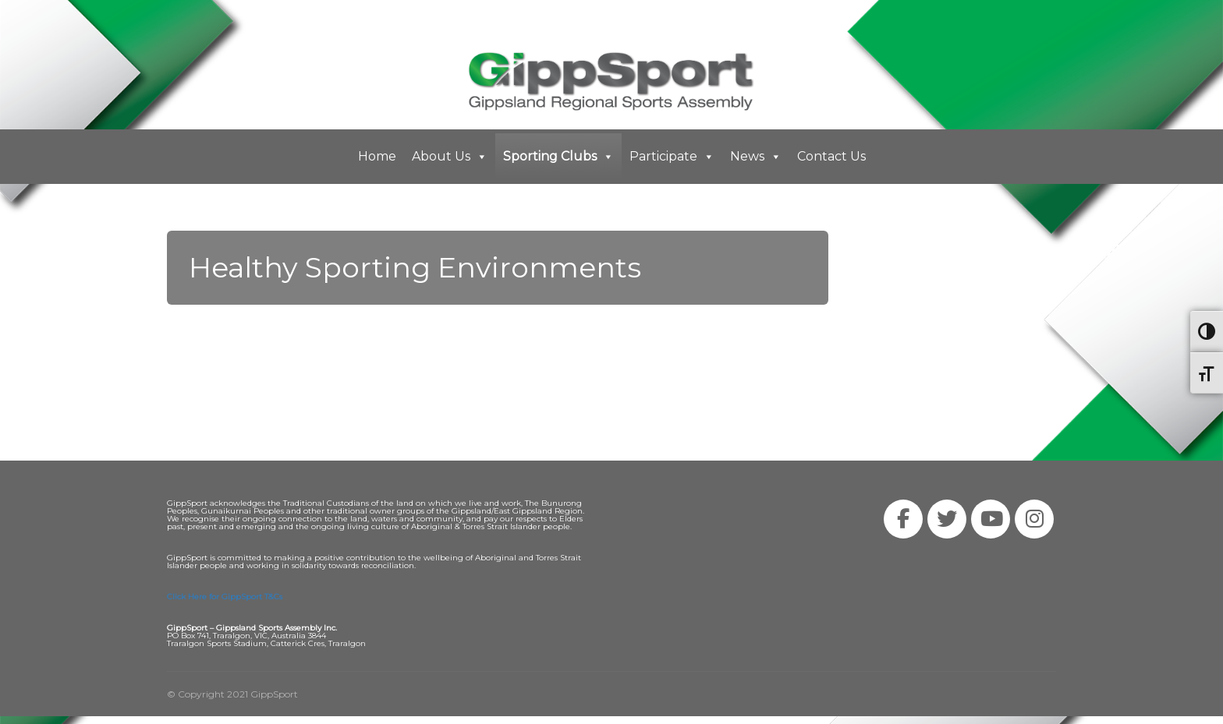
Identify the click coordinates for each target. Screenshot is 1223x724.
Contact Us (831, 156)
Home (377, 156)
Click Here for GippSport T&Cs (224, 597)
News (756, 156)
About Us (449, 156)
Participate (671, 156)
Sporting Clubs (558, 156)
